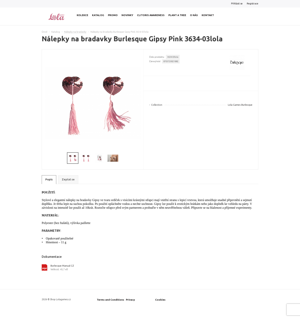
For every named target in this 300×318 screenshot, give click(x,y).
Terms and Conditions (110, 299)
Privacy (130, 299)
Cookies (160, 299)
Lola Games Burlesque (240, 104)
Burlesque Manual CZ (62, 265)
